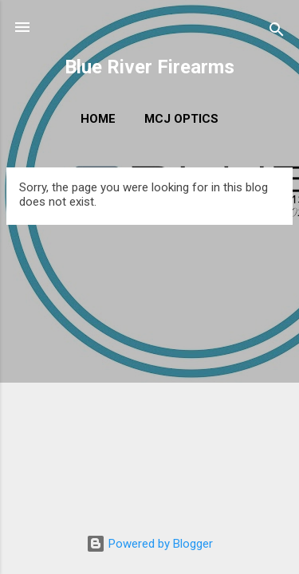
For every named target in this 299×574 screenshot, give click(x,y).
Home (98, 119)
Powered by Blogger (149, 544)
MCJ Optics (181, 119)
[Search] (276, 32)
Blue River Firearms (149, 67)
